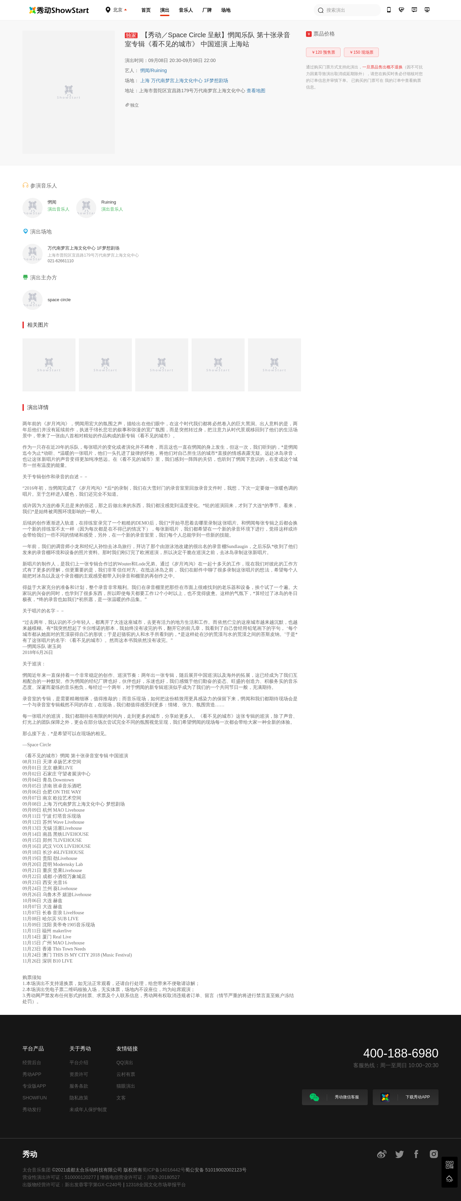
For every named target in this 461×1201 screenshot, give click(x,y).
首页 (146, 10)
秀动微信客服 (334, 1097)
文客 (121, 1097)
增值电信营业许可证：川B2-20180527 (140, 1177)
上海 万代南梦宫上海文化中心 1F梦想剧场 (184, 80)
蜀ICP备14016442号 (163, 1169)
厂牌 (207, 10)
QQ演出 (124, 1062)
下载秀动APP (405, 1097)
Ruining (159, 70)
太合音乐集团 (36, 1169)
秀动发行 (31, 1109)
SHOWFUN (34, 1097)
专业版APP (34, 1086)
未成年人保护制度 (88, 1109)
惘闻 (145, 70)
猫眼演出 (125, 1086)
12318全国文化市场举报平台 (156, 1184)
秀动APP (31, 1074)
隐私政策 (78, 1097)
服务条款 (78, 1086)
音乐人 (186, 10)
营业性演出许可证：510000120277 (59, 1177)
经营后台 (31, 1062)
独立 (132, 105)
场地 (225, 10)
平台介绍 (78, 1062)
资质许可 (78, 1074)
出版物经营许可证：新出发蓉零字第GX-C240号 (72, 1184)
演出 (164, 10)
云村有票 (125, 1074)
